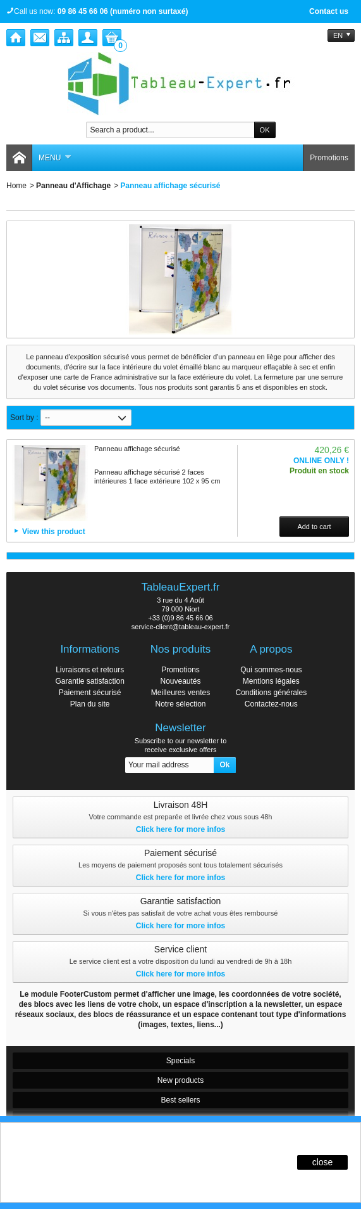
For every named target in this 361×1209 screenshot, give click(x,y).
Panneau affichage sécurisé (137, 448)
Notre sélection (180, 704)
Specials (180, 1060)
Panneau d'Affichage (73, 185)
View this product (53, 531)
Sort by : (24, 417)
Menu (55, 157)
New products (180, 1080)
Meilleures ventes (180, 692)
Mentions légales (271, 681)
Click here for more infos (180, 829)
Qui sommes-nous (271, 669)
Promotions (329, 157)
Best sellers (180, 1100)
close (322, 1162)
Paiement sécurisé (90, 692)
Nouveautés (180, 681)
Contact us (328, 11)
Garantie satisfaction (89, 681)
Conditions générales (271, 692)
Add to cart (314, 526)
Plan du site (90, 704)
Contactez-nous (271, 704)
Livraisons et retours (90, 669)
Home (16, 185)
